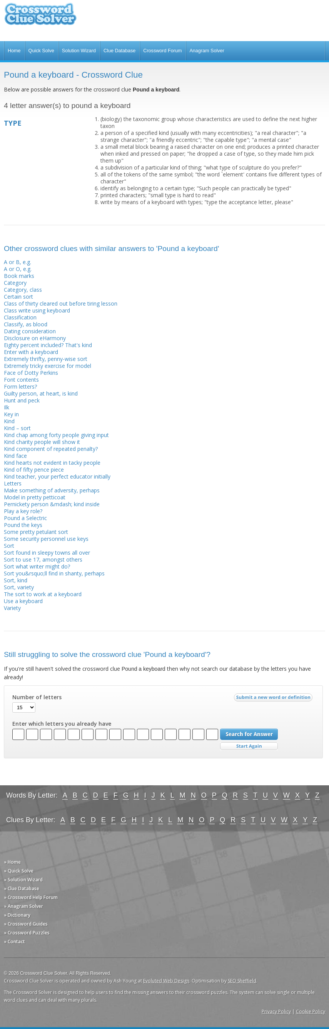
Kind (9, 421)
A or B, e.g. (17, 262)
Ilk (6, 407)
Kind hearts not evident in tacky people (52, 462)
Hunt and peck (22, 400)
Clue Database (119, 50)
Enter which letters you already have (61, 723)
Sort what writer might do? (37, 566)
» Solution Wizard (23, 879)
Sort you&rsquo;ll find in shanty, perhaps (54, 573)
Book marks (19, 275)
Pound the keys (23, 525)
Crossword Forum (162, 50)
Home (14, 50)
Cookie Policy (310, 1011)
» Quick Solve (18, 871)
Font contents (21, 379)
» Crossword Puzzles (27, 932)
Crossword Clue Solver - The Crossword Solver (40, 17)
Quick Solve (41, 50)
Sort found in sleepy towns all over (47, 552)
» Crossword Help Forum (31, 897)
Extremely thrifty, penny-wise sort (45, 358)
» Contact (14, 941)
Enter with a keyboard (31, 352)
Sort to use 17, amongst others (43, 559)
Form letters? (20, 386)
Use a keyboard (23, 601)
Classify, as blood (25, 324)
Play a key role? (23, 511)
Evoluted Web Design (166, 980)
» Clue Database (21, 888)
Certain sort (18, 296)
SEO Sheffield (242, 980)
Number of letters (37, 697)
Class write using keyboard (37, 310)
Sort (9, 545)
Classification (20, 317)
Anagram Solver (206, 50)
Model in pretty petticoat (34, 497)
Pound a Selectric (25, 518)
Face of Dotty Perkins (31, 372)
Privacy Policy (276, 1011)
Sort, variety (19, 587)
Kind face (15, 455)
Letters (13, 483)
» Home (12, 862)
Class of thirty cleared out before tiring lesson (60, 303)
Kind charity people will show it (42, 442)
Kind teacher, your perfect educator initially (57, 476)
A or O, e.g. (18, 269)
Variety (12, 608)
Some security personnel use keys (46, 538)
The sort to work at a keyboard (43, 594)
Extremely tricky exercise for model (47, 365)
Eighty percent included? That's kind (48, 345)
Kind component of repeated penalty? (51, 448)
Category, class (23, 289)
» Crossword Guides (26, 924)
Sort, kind (15, 580)
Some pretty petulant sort (36, 531)
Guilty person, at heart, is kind (41, 393)
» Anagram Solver (23, 906)
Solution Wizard (79, 50)
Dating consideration (30, 331)
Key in (11, 414)
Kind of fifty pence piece (34, 469)
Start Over (249, 746)
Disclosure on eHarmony (35, 338)
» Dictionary (17, 915)
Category (15, 282)
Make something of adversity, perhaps (52, 490)
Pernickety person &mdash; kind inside (52, 504)
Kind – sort (17, 428)
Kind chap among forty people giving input (56, 435)
